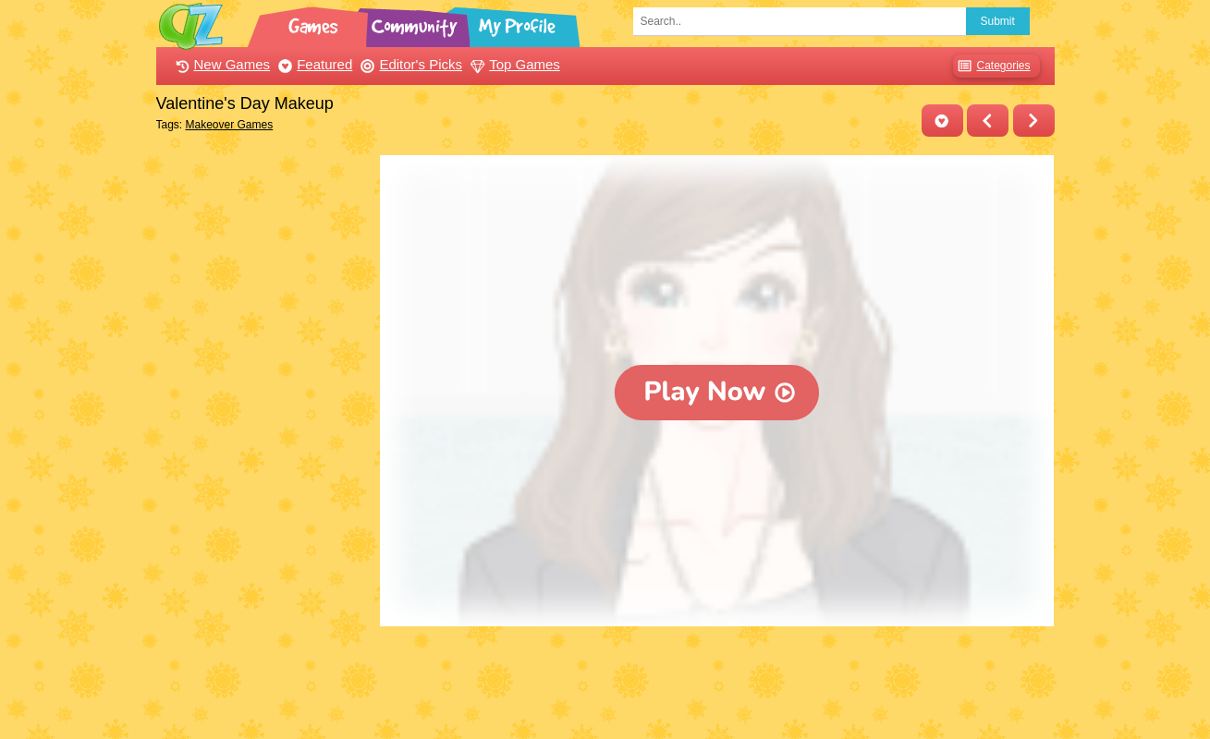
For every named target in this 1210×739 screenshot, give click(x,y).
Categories (991, 66)
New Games (221, 64)
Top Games (513, 64)
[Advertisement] (264, 432)
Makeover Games (230, 124)
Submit (998, 21)
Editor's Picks (409, 64)
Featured (313, 64)
